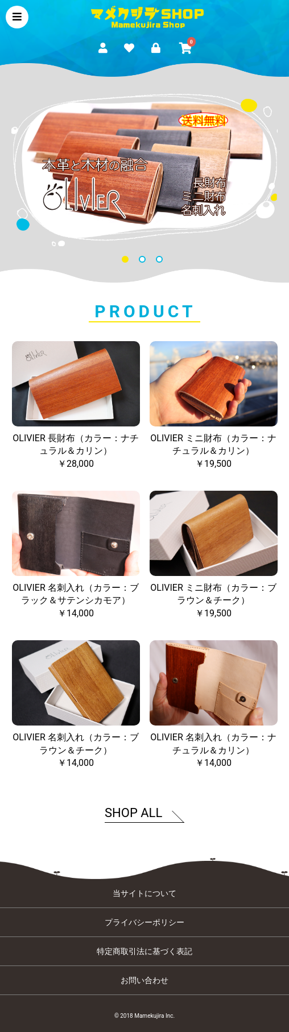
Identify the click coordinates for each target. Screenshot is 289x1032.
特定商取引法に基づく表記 (144, 951)
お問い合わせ (144, 980)
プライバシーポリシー (144, 922)
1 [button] (127, 261)
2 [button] (144, 261)
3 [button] (161, 261)
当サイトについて (144, 893)
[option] (144, 170)
